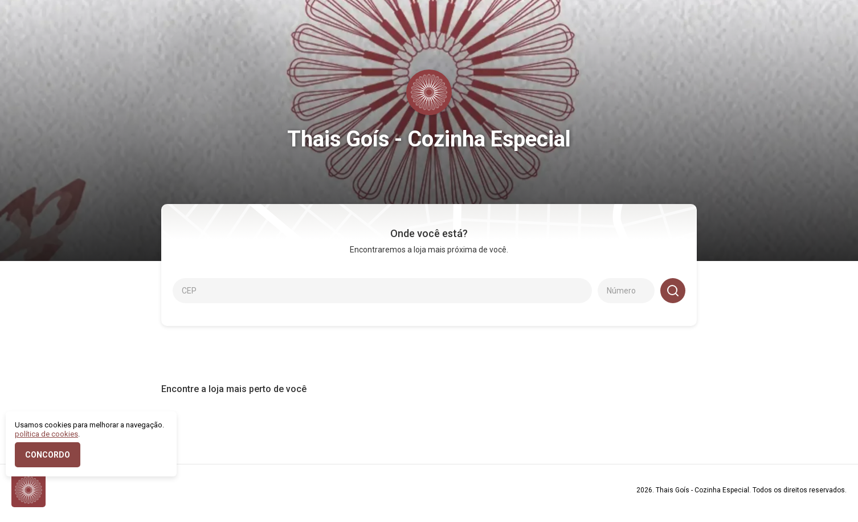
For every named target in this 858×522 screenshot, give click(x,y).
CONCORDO (47, 454)
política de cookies (46, 434)
